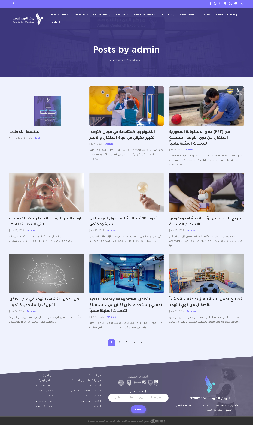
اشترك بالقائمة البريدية (138, 396)
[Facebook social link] (211, 4)
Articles (109, 144)
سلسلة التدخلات (24, 132)
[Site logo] (28, 18)
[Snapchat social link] (225, 4)
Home (111, 60)
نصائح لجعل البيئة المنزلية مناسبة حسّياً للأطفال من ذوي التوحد (205, 303)
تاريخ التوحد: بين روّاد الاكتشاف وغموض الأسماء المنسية (205, 222)
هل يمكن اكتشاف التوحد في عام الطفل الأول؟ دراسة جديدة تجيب (44, 303)
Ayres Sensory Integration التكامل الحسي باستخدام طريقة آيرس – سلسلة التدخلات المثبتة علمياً (126, 305)
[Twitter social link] (230, 4)
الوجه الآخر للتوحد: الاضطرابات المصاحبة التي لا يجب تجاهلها (46, 222)
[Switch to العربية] (16, 4)
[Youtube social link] (236, 4)
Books (38, 138)
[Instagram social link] (215, 4)
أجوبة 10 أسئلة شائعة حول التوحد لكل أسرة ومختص (123, 222)
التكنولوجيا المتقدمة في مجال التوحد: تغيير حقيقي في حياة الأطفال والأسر (122, 135)
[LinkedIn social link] (220, 4)
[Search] (242, 4)
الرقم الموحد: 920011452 (210, 399)
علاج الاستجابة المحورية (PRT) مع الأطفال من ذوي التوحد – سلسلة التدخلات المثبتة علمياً (199, 138)
